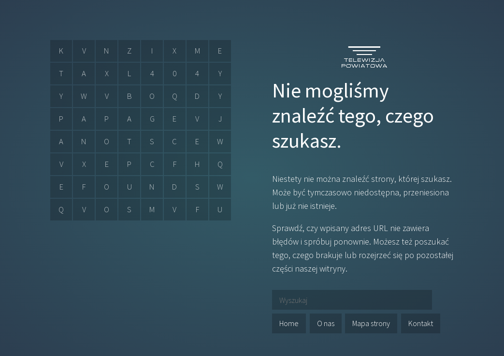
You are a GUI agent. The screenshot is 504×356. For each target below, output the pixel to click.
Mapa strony (371, 323)
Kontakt (420, 323)
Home (289, 323)
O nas (325, 323)
